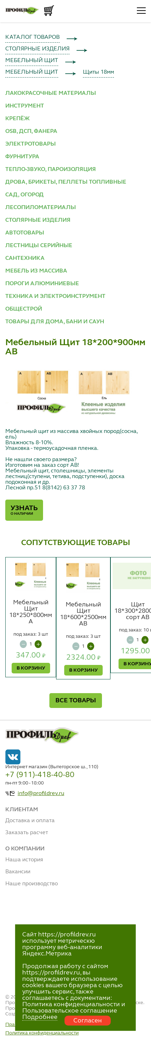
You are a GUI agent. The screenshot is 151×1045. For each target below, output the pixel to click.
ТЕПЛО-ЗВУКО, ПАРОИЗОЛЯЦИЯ (50, 169)
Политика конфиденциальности (42, 1033)
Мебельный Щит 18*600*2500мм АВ (83, 614)
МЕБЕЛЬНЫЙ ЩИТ (31, 60)
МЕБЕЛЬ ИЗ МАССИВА (36, 271)
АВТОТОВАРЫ (24, 233)
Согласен (87, 1021)
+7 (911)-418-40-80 (39, 775)
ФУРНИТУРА (22, 157)
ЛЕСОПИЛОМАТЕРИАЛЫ (40, 207)
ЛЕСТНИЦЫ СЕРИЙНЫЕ (38, 246)
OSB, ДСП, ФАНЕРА (31, 131)
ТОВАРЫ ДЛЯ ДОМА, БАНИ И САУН (54, 322)
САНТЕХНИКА (24, 258)
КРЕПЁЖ (17, 119)
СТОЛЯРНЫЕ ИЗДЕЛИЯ (37, 49)
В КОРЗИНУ (31, 668)
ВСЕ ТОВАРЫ (75, 700)
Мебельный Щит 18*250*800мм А (30, 612)
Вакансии (17, 872)
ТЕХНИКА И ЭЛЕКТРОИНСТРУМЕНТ (55, 296)
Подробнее (40, 1017)
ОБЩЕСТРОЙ (23, 309)
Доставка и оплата (30, 821)
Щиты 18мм (98, 72)
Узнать (24, 510)
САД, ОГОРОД (24, 195)
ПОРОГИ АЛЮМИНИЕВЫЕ (42, 284)
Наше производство (31, 884)
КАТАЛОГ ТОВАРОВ (32, 37)
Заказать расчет (26, 833)
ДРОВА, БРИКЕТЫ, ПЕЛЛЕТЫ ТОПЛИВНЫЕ (65, 182)
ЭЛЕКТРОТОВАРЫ (30, 144)
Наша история (24, 860)
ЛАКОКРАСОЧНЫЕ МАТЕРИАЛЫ (50, 93)
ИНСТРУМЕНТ (24, 106)
